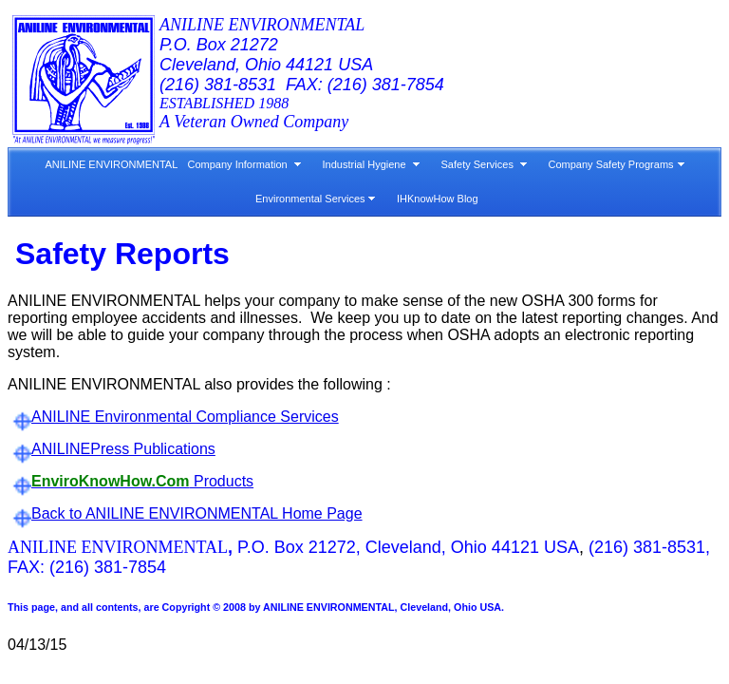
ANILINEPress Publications (123, 449)
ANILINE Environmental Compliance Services (185, 416)
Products (142, 481)
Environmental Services (310, 198)
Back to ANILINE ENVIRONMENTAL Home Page (197, 513)
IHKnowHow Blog (437, 198)
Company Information (238, 164)
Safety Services (477, 164)
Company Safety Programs (611, 164)
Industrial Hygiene (364, 164)
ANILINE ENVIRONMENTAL (110, 164)
